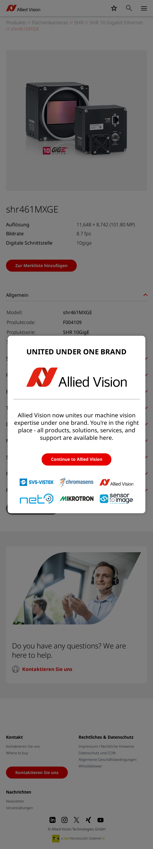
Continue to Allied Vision (76, 459)
